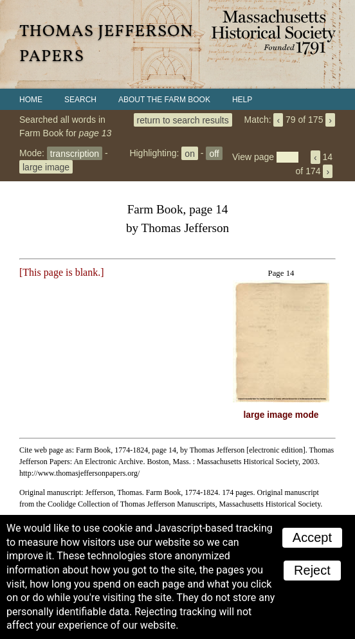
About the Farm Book (164, 99)
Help (242, 99)
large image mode (281, 415)
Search (80, 99)
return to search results (183, 119)
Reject (312, 570)
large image (46, 166)
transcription (74, 153)
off (214, 153)
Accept (312, 537)
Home (30, 99)
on (190, 153)
